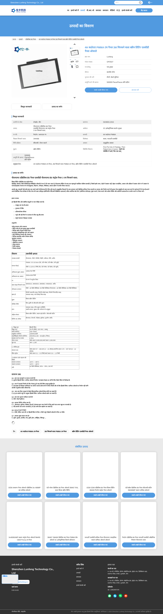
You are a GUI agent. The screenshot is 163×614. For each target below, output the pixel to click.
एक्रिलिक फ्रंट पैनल (31, 39)
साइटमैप (23, 611)
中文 (118, 10)
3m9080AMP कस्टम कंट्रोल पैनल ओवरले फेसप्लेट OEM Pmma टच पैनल (24, 538)
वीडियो (112, 10)
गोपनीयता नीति (16, 611)
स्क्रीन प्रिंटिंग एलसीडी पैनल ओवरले (82, 431)
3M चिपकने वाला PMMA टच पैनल (55, 431)
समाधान (105, 10)
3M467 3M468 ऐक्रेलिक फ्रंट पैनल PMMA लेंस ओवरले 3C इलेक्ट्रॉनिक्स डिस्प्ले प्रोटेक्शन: (62, 538)
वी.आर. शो (90, 10)
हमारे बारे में (75, 10)
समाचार (98, 10)
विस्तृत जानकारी (26, 107)
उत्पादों (82, 10)
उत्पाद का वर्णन (57, 107)
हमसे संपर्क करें (127, 10)
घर (68, 10)
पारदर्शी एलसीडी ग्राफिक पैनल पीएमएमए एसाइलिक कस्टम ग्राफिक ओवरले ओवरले (100, 538)
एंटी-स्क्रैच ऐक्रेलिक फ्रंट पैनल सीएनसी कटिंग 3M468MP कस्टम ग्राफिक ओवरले (138, 489)
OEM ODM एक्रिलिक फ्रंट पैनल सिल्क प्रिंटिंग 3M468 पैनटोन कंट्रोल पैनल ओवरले (100, 489)
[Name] (140, 2)
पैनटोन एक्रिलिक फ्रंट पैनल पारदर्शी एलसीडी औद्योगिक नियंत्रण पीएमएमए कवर (138, 538)
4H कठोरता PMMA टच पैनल (29, 431)
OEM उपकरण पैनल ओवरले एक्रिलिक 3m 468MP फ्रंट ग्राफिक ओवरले (24, 489)
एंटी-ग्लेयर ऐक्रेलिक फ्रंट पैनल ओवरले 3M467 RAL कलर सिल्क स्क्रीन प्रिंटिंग (62, 489)
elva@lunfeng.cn (20, 582)
